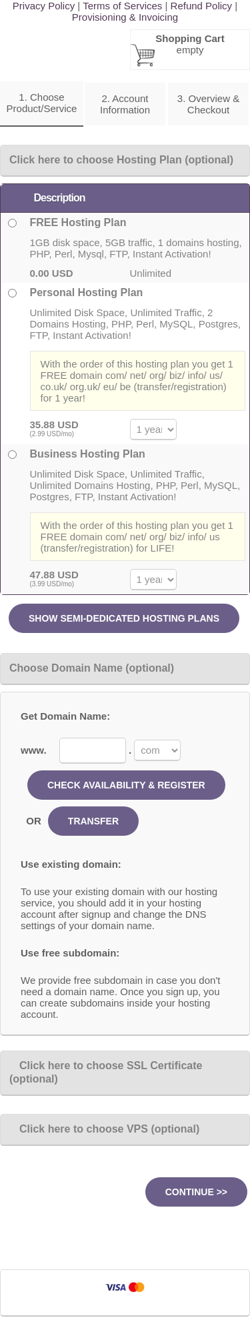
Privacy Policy (44, 5)
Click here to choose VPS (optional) (104, 1129)
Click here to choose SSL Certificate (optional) (105, 1072)
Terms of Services (122, 5)
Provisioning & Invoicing (125, 17)
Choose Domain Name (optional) (91, 668)
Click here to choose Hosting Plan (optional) (121, 159)
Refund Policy (202, 5)
